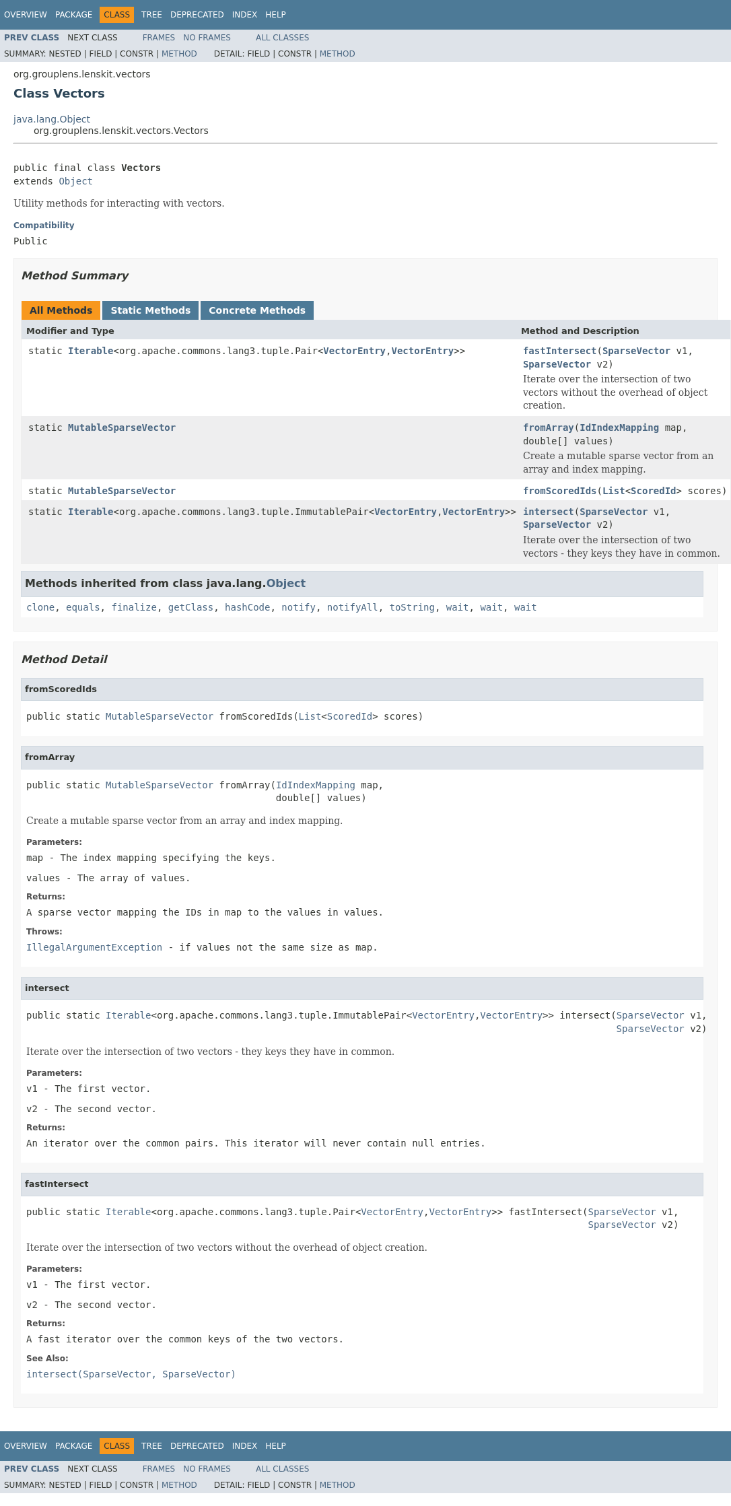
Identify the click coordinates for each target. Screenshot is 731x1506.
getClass (190, 607)
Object (76, 181)
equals (83, 607)
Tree (151, 15)
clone (40, 607)
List (613, 490)
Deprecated (197, 15)
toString (412, 607)
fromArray (548, 427)
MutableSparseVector (122, 427)
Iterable (90, 350)
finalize (133, 607)
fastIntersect (560, 350)
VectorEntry (354, 350)
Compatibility (44, 225)
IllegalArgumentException (94, 947)
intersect (548, 511)
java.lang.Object (51, 119)
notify (298, 607)
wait (457, 607)
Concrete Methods (257, 310)
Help (275, 15)
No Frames (207, 37)
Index (245, 15)
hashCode (247, 607)
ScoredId (653, 490)
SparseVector (636, 350)
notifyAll (352, 607)
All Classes (282, 37)
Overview (25, 15)
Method (179, 54)
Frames (159, 37)
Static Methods (150, 310)
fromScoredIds (560, 490)
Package (73, 15)
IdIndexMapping (619, 427)
